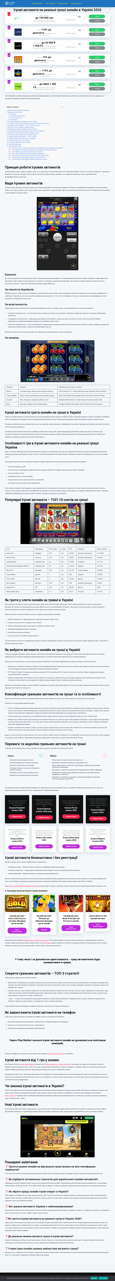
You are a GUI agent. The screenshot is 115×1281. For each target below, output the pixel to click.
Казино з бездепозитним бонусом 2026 (44, 804)
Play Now (44, 930)
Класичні (13, 114)
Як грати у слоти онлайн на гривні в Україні (21, 127)
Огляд (97, 21)
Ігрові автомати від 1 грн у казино (19, 140)
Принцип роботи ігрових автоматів (18, 110)
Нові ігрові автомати (15, 144)
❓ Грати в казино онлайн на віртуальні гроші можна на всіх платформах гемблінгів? (37, 148)
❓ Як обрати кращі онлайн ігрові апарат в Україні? (27, 152)
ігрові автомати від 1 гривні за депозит (57, 1064)
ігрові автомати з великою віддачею (35, 940)
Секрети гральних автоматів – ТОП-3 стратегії (23, 136)
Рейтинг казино (37, 3)
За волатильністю (16, 118)
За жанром (14, 119)
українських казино (27, 1064)
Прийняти (94, 1278)
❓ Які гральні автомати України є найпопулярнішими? (28, 153)
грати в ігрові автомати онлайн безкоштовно (23, 886)
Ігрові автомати (76, 3)
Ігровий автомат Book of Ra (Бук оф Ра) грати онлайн (71, 918)
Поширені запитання (15, 146)
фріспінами (47, 943)
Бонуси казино (63, 3)
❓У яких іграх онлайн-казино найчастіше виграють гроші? (29, 159)
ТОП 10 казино (50, 3)
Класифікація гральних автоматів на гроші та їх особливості (26, 131)
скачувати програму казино (56, 1054)
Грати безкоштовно (17, 930)
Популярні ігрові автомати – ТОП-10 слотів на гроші (24, 125)
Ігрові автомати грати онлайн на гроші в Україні (22, 121)
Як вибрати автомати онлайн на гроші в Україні (22, 129)
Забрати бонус (17, 816)
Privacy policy (103, 1278)
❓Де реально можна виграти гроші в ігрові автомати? (28, 157)
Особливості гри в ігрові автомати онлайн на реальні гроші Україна (28, 123)
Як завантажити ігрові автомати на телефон (22, 138)
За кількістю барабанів (18, 116)
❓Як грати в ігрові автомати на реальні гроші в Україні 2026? (30, 155)
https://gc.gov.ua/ (10, 1095)
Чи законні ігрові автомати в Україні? (20, 142)
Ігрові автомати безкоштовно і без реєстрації (23, 135)
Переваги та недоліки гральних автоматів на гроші (23, 133)
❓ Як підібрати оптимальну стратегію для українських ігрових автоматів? (34, 150)
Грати (97, 16)
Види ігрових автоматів (15, 112)
